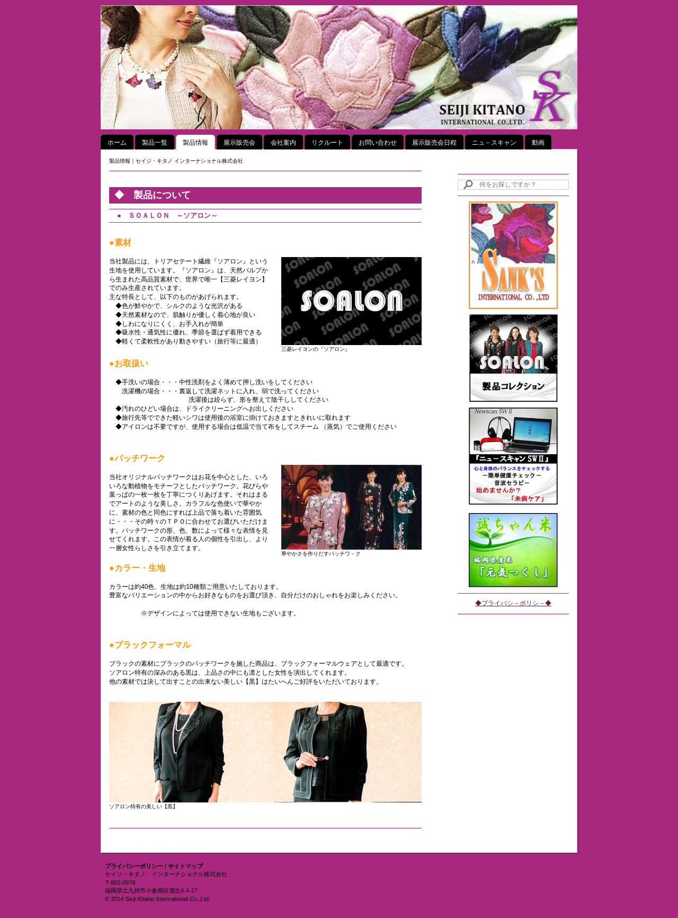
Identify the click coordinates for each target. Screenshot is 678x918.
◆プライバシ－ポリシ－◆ (513, 603)
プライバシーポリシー (134, 866)
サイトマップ (185, 866)
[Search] (513, 185)
